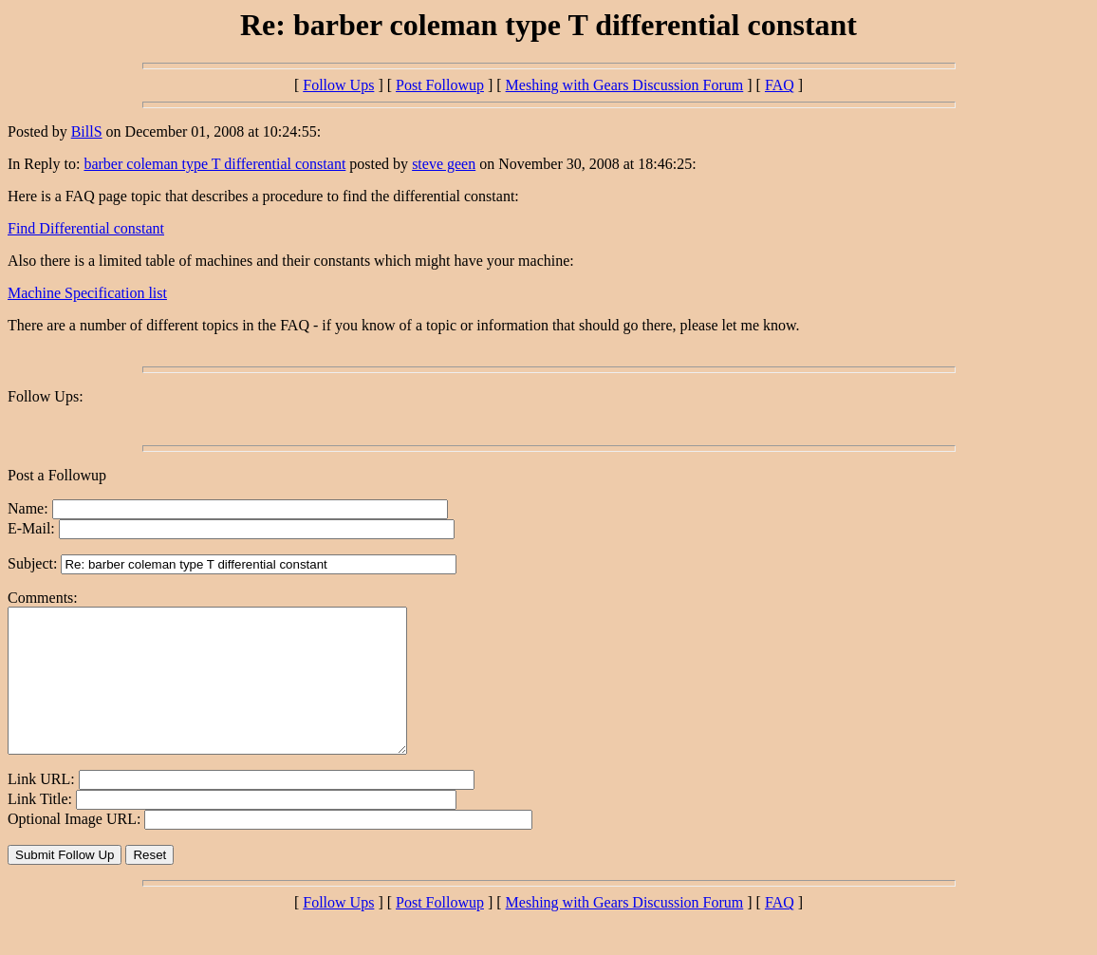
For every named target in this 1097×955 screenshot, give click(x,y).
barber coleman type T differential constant (214, 164)
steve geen (443, 164)
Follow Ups (338, 85)
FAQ (779, 85)
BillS (86, 131)
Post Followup (440, 85)
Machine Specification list (87, 293)
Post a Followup (57, 475)
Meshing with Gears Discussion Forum (625, 85)
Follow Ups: (46, 396)
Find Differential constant (86, 228)
